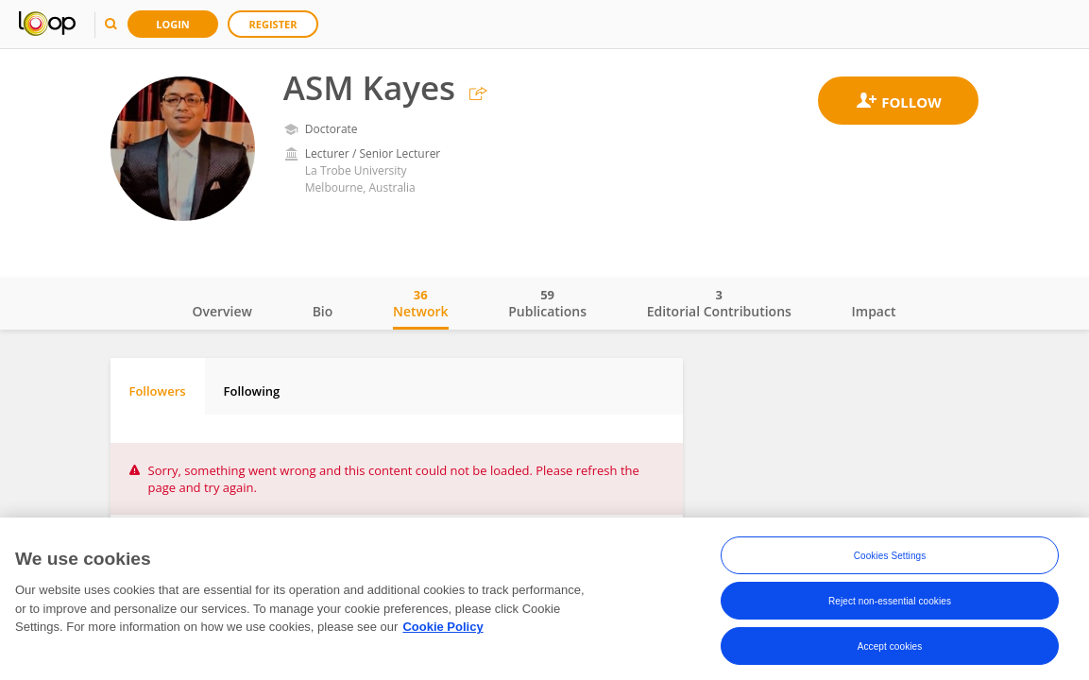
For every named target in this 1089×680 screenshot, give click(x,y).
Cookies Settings (890, 557)
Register (273, 24)
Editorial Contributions (719, 303)
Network (421, 303)
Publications (547, 303)
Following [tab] (252, 391)
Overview (222, 311)
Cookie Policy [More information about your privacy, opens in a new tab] (442, 628)
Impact (874, 311)
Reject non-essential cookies (889, 602)
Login (173, 24)
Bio (323, 311)
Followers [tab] (157, 391)
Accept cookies (890, 647)
